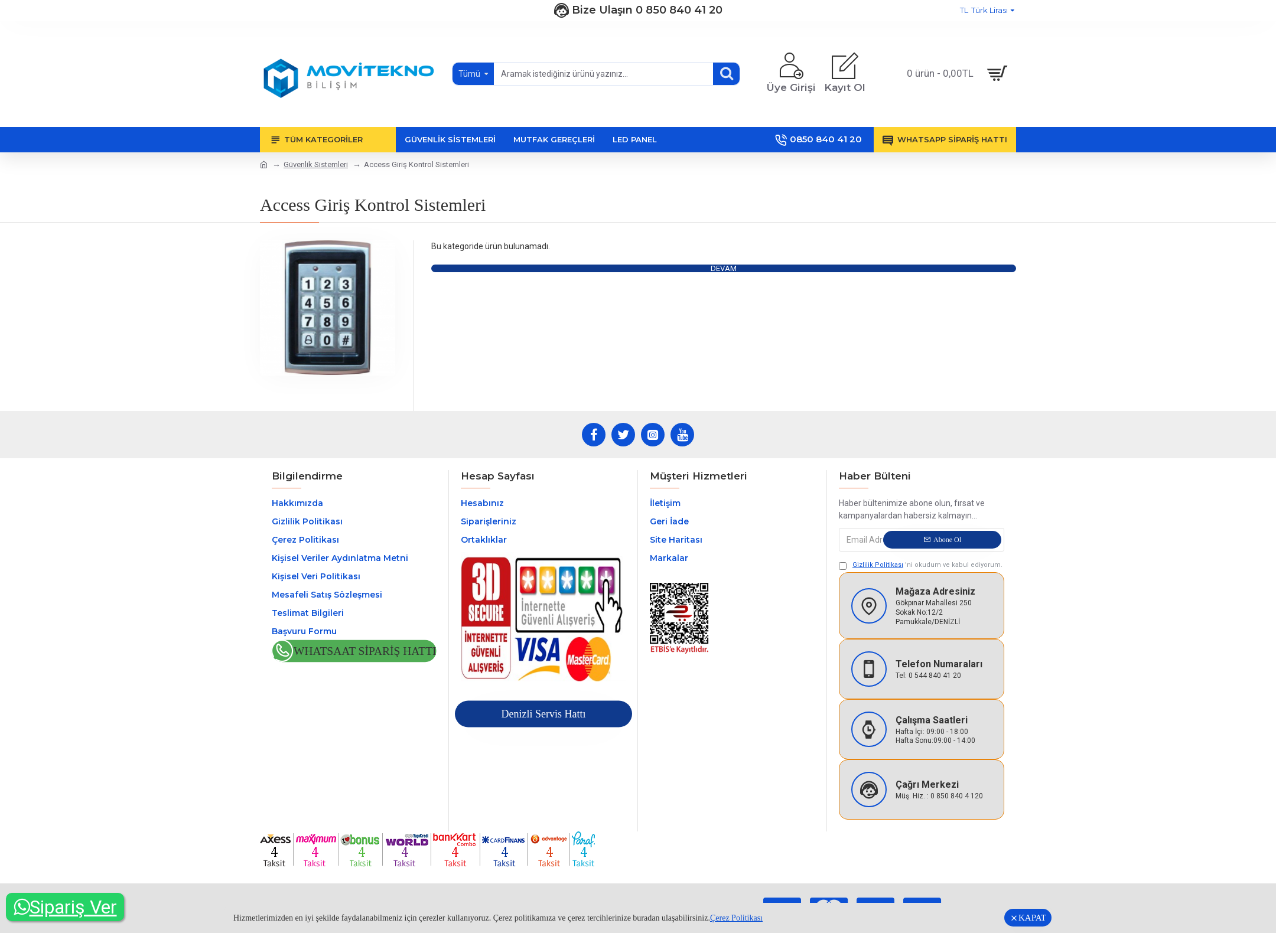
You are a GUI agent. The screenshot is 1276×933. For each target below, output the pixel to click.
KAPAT (1032, 917)
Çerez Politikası (736, 918)
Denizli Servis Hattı (543, 713)
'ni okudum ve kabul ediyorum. (920, 565)
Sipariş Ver (65, 907)
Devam (724, 268)
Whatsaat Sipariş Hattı (365, 651)
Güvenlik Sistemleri (316, 164)
